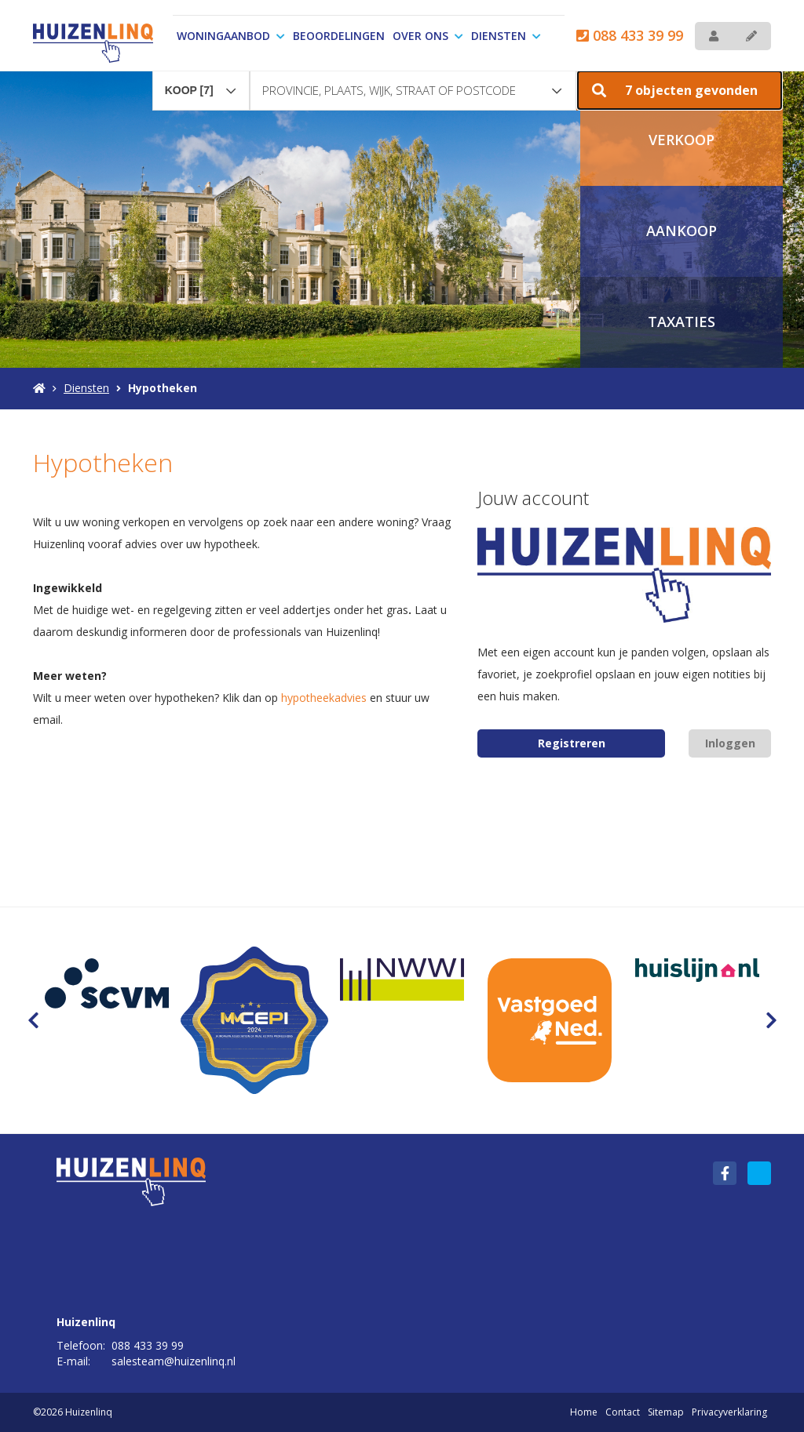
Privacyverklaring (729, 1412)
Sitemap (666, 1412)
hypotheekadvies (324, 697)
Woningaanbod (231, 35)
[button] (679, 90)
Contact (622, 1412)
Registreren (571, 743)
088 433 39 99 (629, 35)
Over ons (428, 35)
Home (584, 1412)
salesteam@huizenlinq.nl (173, 1361)
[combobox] (201, 83)
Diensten (506, 35)
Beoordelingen (339, 35)
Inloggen (730, 743)
